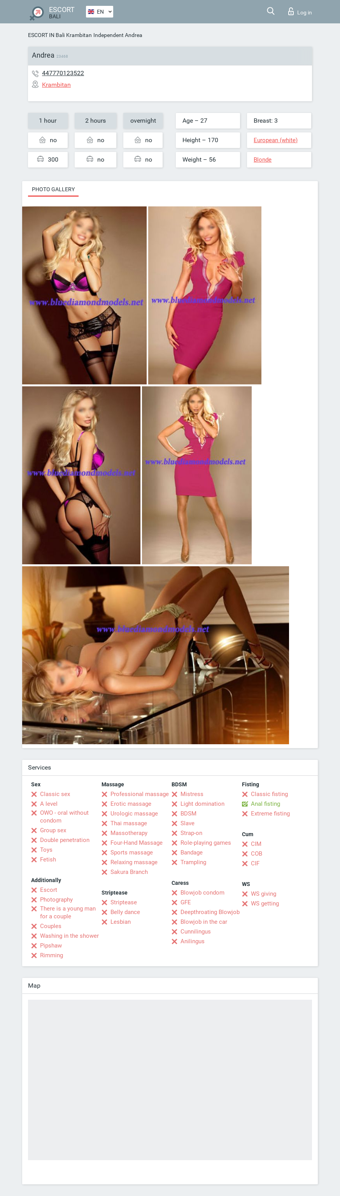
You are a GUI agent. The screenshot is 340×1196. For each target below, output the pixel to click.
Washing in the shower (69, 935)
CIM (256, 843)
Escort (48, 889)
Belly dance (125, 912)
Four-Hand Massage (136, 842)
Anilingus (193, 941)
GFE (186, 902)
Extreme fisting (270, 813)
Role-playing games (206, 842)
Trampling (193, 862)
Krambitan (79, 35)
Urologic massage (134, 813)
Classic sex (55, 794)
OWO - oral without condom (64, 816)
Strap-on (191, 833)
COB (256, 853)
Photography (56, 899)
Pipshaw (51, 945)
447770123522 (63, 73)
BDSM (188, 813)
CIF (255, 863)
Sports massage (131, 852)
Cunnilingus (196, 931)
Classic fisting (269, 794)
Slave (188, 823)
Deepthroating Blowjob (210, 912)
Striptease (123, 902)
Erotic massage (130, 803)
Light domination (202, 803)
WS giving (263, 893)
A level (49, 803)
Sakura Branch (129, 871)
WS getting (265, 903)
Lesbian (120, 921)
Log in (300, 11)
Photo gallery (53, 189)
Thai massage (128, 823)
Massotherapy (128, 833)
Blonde (263, 159)
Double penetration (64, 840)
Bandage (192, 852)
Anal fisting (265, 803)
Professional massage (139, 794)
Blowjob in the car (204, 921)
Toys (46, 849)
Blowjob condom (202, 892)
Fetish (48, 859)
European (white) (276, 140)
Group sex (53, 830)
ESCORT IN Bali (46, 35)
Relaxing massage (134, 862)
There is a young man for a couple (68, 912)
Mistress (192, 794)
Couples (50, 926)
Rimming (51, 955)
